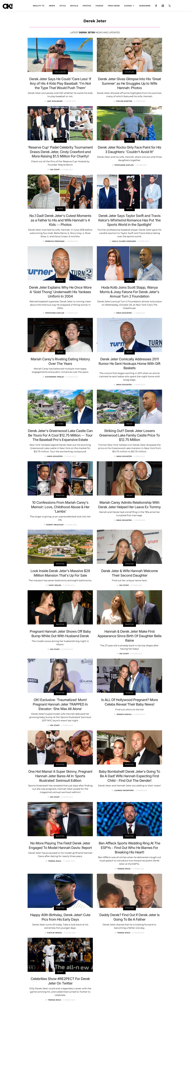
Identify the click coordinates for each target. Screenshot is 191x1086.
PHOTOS (87, 6)
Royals (74, 6)
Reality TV (38, 6)
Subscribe (144, 6)
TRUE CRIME (114, 6)
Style (63, 6)
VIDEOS (99, 6)
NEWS (52, 6)
